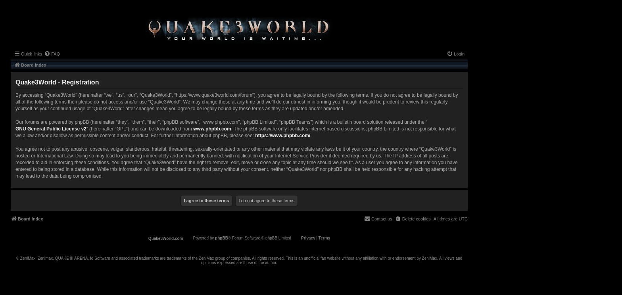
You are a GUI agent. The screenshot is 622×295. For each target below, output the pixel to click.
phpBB (221, 238)
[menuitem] (52, 54)
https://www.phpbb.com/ (282, 135)
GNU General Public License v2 (50, 129)
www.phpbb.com (212, 129)
